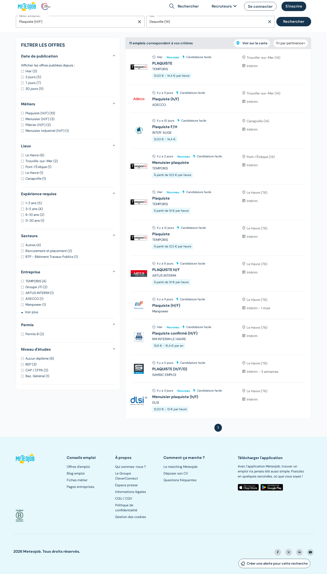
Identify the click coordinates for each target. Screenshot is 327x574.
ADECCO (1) (34, 299)
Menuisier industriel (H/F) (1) (47, 131)
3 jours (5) (33, 77)
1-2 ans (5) (33, 203)
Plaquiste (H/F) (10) (40, 113)
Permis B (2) (34, 334)
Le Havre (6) (34, 155)
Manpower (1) (35, 304)
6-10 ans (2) (34, 215)
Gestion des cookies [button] (130, 517)
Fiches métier (77, 480)
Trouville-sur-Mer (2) (41, 161)
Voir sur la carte (251, 43)
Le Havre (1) (34, 173)
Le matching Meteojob (180, 467)
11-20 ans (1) (34, 220)
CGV (128, 498)
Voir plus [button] (29, 312)
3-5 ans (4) (34, 209)
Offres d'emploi (78, 467)
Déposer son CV (176, 473)
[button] (185, 6)
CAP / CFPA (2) (36, 370)
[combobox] (76, 21)
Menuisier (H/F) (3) (39, 119)
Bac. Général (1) (37, 376)
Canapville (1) (35, 178)
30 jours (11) (34, 89)
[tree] (218, 234)
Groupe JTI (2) (36, 287)
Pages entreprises (80, 487)
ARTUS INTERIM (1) (39, 293)
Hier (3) (31, 71)
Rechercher (293, 21)
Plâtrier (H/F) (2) (38, 125)
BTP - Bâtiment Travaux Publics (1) (51, 257)
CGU (118, 498)
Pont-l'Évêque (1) (38, 167)
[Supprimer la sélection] (140, 22)
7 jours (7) (33, 83)
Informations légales (130, 492)
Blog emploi (76, 473)
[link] (223, 6)
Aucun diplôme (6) (39, 358)
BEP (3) (30, 364)
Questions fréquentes (180, 480)
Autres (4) (33, 245)
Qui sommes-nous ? (130, 467)
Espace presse (126, 485)
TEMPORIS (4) (35, 281)
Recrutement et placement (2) (48, 251)
